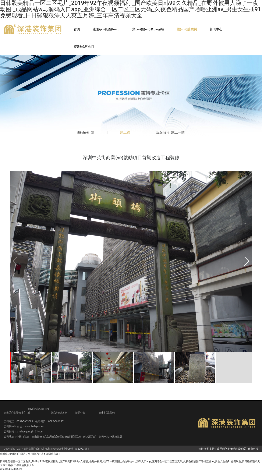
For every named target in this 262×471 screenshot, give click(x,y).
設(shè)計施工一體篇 (170, 135)
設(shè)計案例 (187, 29)
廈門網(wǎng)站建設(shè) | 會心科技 (237, 448)
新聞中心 (216, 29)
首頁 (77, 29)
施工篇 (125, 132)
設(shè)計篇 (86, 132)
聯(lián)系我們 (84, 46)
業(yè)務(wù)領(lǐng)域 (148, 29)
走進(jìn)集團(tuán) (106, 29)
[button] (247, 261)
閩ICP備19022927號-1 (76, 448)
